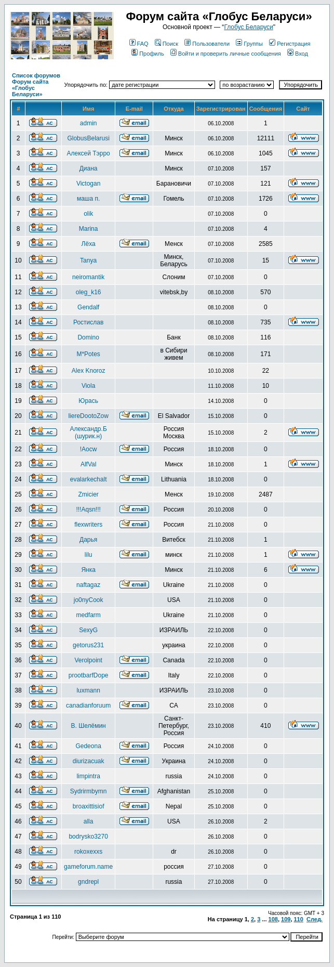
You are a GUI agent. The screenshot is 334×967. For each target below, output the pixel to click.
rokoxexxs (88, 851)
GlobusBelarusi (88, 138)
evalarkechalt (88, 479)
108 (273, 919)
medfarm (88, 615)
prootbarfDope (89, 675)
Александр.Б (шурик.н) (88, 432)
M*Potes (88, 354)
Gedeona (88, 746)
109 (285, 919)
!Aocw (88, 449)
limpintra (88, 776)
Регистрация (289, 44)
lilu (88, 554)
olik (88, 213)
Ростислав (88, 322)
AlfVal (88, 464)
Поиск (166, 44)
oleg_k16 (88, 292)
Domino (88, 337)
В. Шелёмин (88, 725)
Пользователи (207, 44)
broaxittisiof (88, 806)
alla (88, 821)
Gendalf (88, 307)
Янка (88, 569)
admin (88, 123)
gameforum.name (88, 866)
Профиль (147, 53)
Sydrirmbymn (88, 791)
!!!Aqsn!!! (88, 509)
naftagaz (88, 585)
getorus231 (88, 645)
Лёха (89, 243)
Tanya (88, 260)
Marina (88, 228)
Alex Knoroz (88, 370)
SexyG (88, 630)
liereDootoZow (88, 416)
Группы (249, 44)
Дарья (88, 539)
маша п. (88, 198)
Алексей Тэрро (88, 153)
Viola (88, 385)
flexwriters (88, 524)
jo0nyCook (88, 600)
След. (314, 919)
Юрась (88, 400)
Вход (297, 53)
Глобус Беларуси (248, 27)
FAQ (139, 44)
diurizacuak (88, 761)
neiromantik (88, 277)
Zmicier (88, 494)
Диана (88, 168)
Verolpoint (88, 660)
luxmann (88, 690)
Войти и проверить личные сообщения (225, 53)
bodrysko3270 (88, 836)
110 (298, 919)
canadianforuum (88, 705)
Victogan (88, 183)
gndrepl (88, 881)
